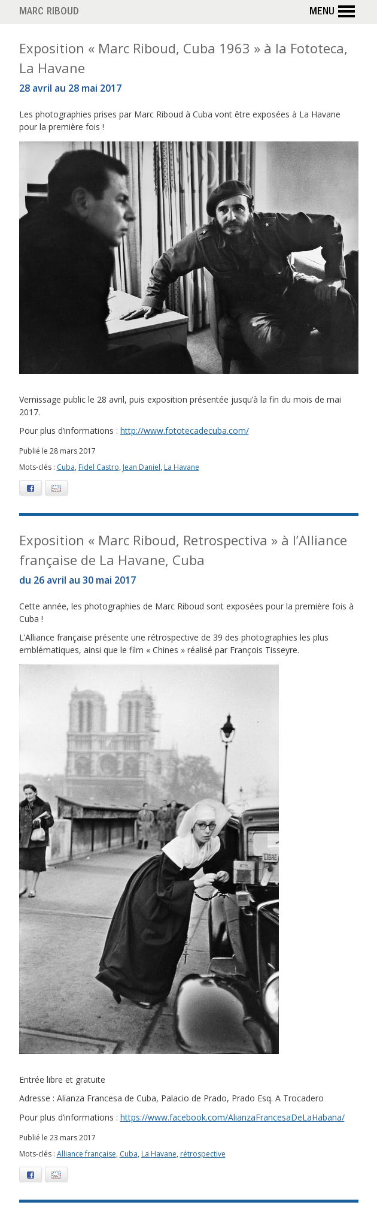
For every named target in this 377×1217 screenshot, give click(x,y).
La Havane (181, 467)
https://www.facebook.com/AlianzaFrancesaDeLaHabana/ (232, 1117)
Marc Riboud (49, 12)
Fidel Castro (98, 467)
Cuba (66, 467)
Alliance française (86, 1154)
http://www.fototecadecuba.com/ (184, 430)
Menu (333, 12)
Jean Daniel (141, 467)
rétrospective (203, 1154)
